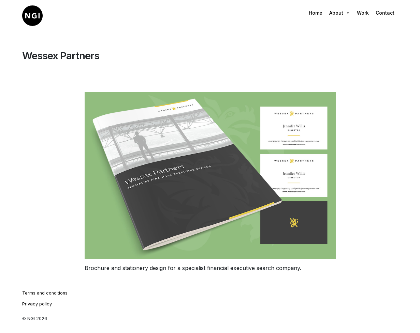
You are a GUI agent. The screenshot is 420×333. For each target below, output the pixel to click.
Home (315, 13)
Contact (385, 13)
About (339, 13)
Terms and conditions (45, 293)
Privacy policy (37, 303)
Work (363, 13)
